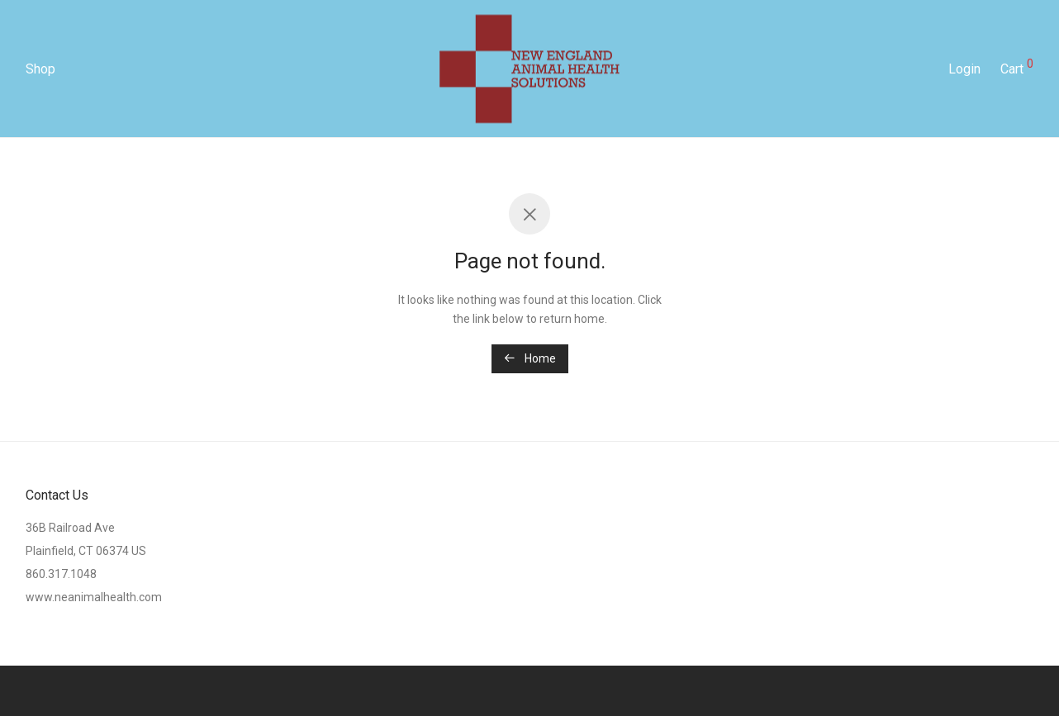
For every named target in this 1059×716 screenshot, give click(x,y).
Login (964, 69)
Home (530, 358)
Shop (40, 69)
